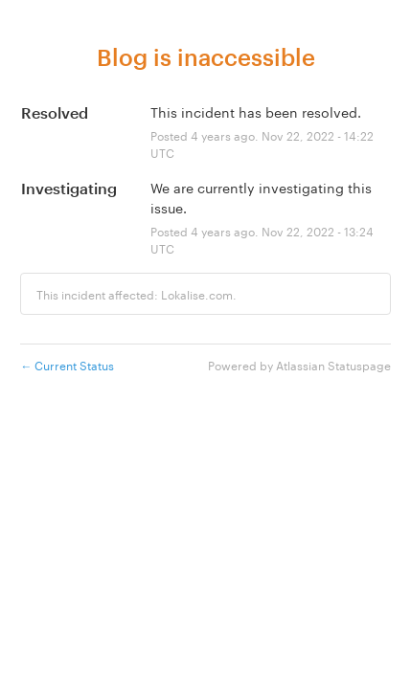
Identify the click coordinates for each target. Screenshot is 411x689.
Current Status (67, 364)
